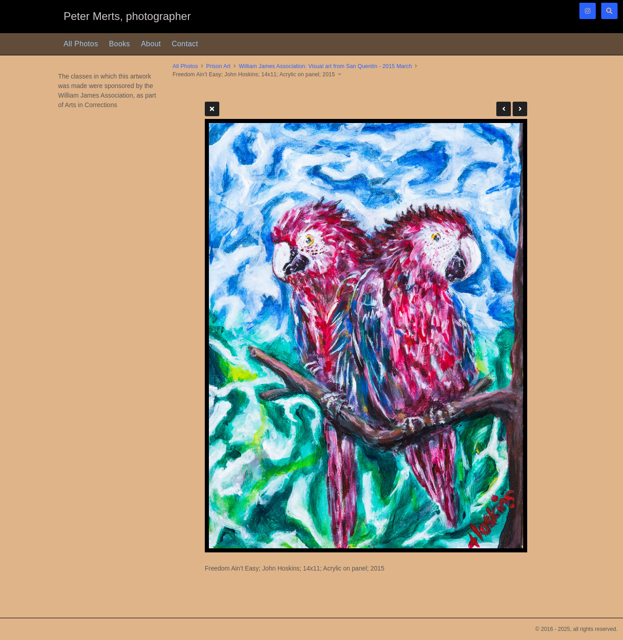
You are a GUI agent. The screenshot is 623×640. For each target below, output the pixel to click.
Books (119, 44)
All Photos (81, 44)
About (151, 44)
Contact (185, 44)
